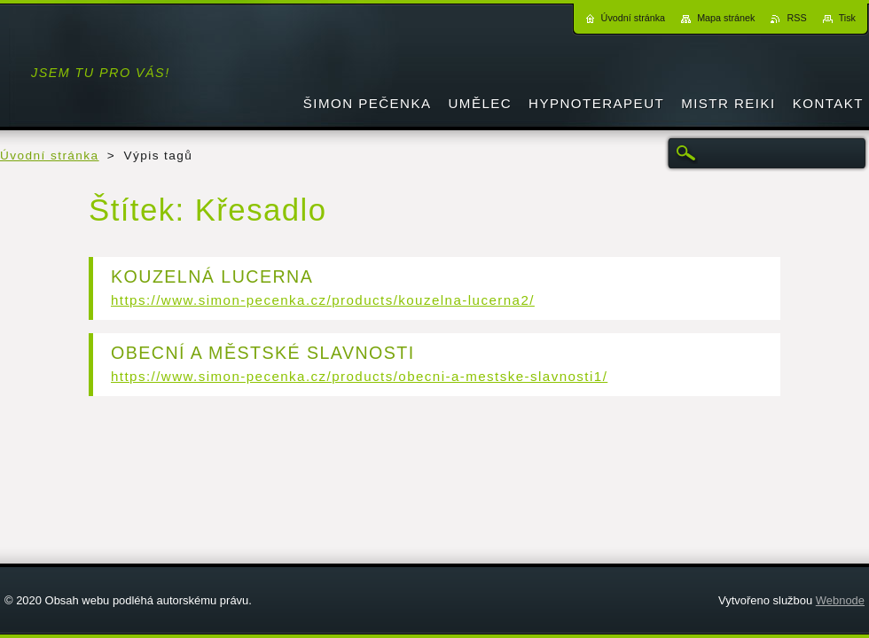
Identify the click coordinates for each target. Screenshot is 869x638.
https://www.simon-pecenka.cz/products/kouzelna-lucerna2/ (323, 299)
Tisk (847, 17)
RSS (796, 17)
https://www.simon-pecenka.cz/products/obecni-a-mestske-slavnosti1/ (359, 376)
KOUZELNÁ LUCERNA (212, 276)
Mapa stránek (726, 17)
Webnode (840, 600)
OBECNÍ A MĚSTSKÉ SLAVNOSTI (263, 352)
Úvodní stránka (49, 155)
